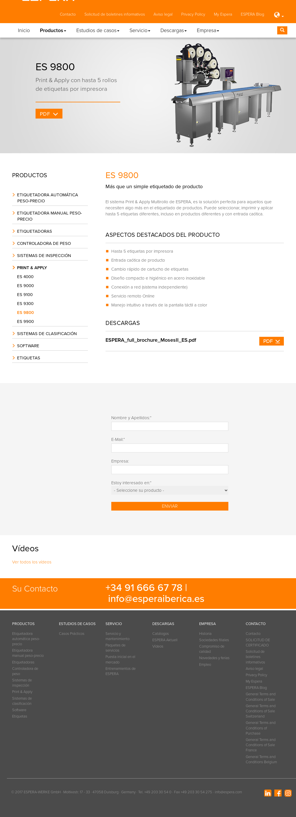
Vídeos (157, 646)
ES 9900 (27, 321)
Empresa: (120, 461)
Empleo (205, 664)
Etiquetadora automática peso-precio (47, 198)
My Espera (223, 14)
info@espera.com (228, 792)
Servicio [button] (140, 30)
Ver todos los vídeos (31, 562)
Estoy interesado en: (131, 482)
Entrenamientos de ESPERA (121, 671)
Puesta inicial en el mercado (120, 659)
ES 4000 (27, 276)
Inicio (24, 30)
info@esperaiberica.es (156, 599)
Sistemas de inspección (44, 255)
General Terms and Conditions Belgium (261, 759)
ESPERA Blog (252, 14)
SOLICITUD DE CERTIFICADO (258, 643)
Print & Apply (32, 267)
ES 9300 (27, 303)
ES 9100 (26, 294)
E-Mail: (118, 439)
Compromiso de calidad (211, 649)
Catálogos (160, 633)
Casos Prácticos (71, 633)
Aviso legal (163, 14)
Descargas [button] (173, 30)
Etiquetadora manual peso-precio (49, 216)
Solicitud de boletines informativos (114, 14)
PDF (45, 114)
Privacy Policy (193, 14)
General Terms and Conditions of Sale (260, 697)
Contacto (68, 14)
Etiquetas (28, 358)
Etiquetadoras (34, 231)
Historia (205, 633)
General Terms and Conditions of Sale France (260, 745)
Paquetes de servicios (115, 648)
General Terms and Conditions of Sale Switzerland (260, 711)
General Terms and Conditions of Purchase (260, 727)
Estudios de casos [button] (97, 30)
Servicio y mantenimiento (118, 636)
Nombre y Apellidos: (131, 417)
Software (28, 345)
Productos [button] (53, 30)
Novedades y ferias (214, 658)
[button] (278, 15)
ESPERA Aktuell (164, 640)
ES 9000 (27, 285)
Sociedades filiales (214, 640)
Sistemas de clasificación (47, 333)
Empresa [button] (208, 30)
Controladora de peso (44, 243)
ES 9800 (27, 312)
